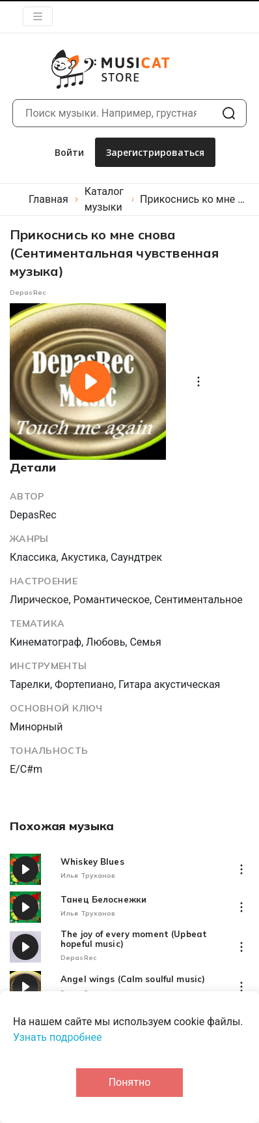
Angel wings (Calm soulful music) (133, 979)
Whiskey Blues (92, 862)
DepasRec (28, 292)
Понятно (130, 1082)
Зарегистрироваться (155, 152)
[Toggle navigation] (38, 16)
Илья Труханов (88, 875)
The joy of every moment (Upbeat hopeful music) (134, 939)
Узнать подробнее (57, 1037)
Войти (69, 152)
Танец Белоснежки (103, 900)
